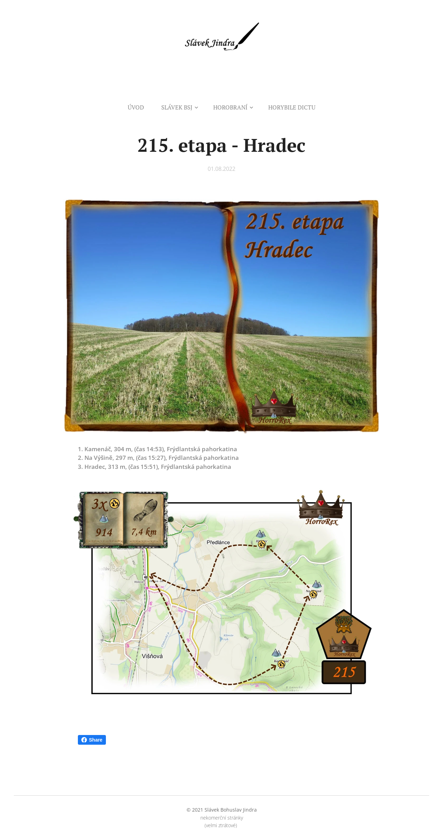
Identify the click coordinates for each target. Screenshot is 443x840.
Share (91, 740)
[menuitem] (140, 107)
